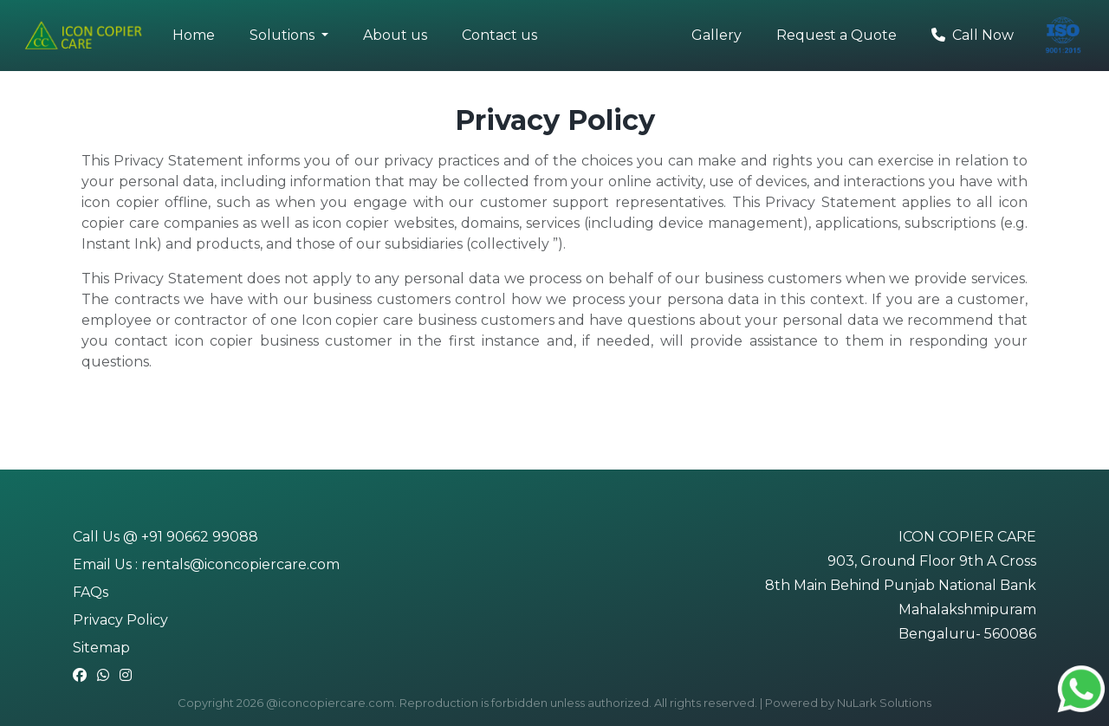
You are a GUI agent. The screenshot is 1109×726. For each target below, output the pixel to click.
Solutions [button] (284, 35)
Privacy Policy (120, 620)
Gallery (716, 35)
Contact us (499, 35)
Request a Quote (836, 35)
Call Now (972, 35)
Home (193, 35)
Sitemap (101, 647)
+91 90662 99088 (199, 536)
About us (395, 35)
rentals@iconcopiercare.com (240, 564)
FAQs (90, 592)
